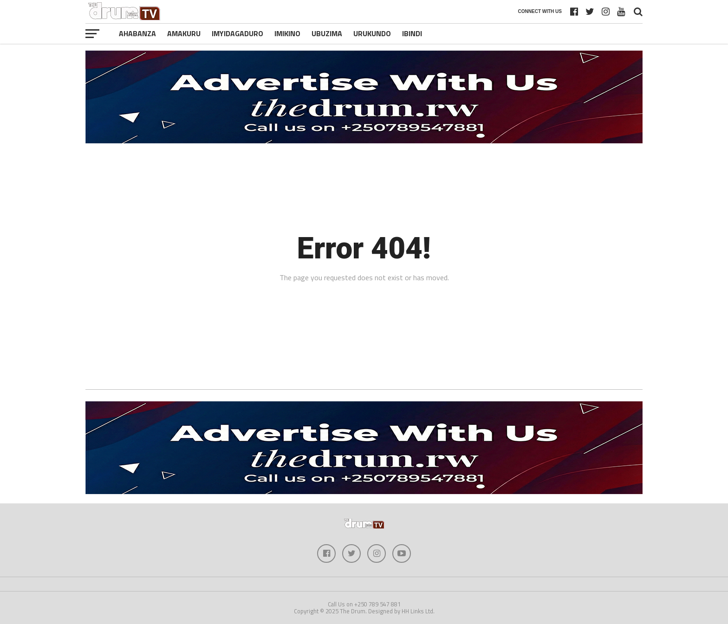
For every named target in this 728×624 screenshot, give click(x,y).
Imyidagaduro (237, 33)
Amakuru (184, 33)
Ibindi (412, 33)
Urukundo (372, 33)
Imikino (287, 33)
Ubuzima (327, 33)
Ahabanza (137, 33)
